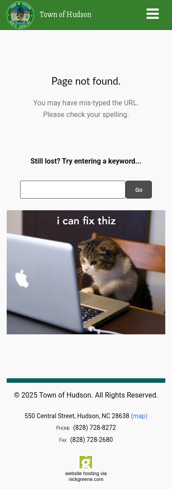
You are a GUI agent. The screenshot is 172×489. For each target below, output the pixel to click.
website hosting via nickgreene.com (86, 476)
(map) (139, 416)
